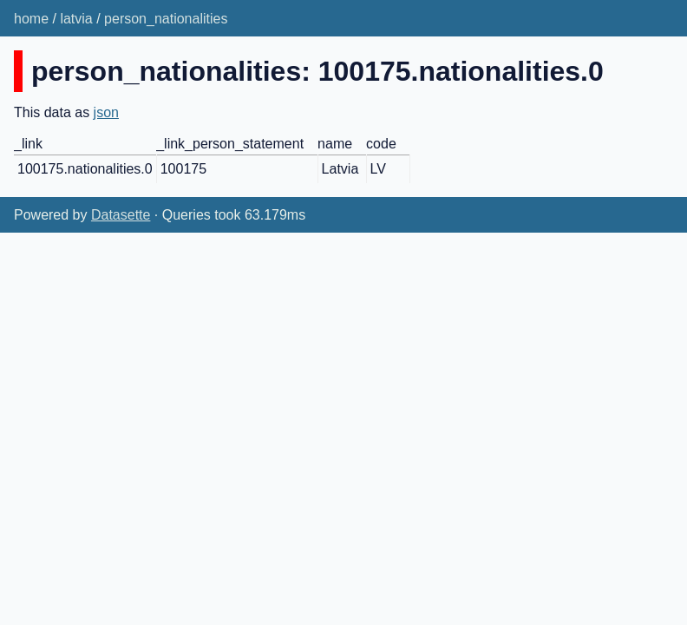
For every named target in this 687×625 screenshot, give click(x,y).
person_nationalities (165, 18)
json (106, 112)
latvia (76, 18)
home (31, 18)
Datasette (120, 214)
